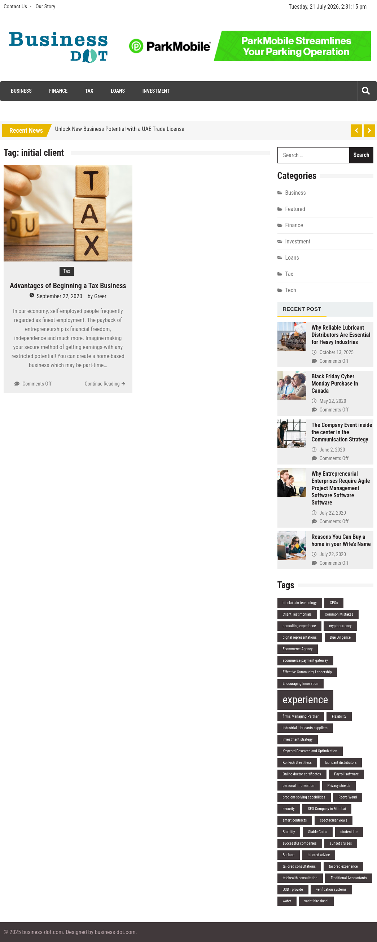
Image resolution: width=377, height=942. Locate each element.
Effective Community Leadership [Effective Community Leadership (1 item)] (307, 672)
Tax (89, 91)
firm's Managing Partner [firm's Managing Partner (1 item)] (301, 716)
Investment (156, 91)
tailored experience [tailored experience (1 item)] (343, 866)
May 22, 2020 (333, 401)
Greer (100, 296)
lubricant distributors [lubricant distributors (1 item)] (341, 762)
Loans (118, 91)
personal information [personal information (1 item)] (299, 785)
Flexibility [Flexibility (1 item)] (339, 716)
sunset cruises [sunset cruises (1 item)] (341, 843)
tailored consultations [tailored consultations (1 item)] (299, 866)
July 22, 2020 (333, 513)
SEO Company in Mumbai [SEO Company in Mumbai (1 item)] (327, 808)
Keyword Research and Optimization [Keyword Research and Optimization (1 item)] (310, 751)
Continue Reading (102, 384)
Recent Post (302, 309)
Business (21, 91)
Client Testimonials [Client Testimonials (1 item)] (297, 614)
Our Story (45, 6)
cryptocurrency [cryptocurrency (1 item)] (340, 626)
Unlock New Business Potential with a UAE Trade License (119, 129)
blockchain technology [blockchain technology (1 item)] (300, 602)
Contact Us (15, 6)
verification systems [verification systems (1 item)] (331, 889)
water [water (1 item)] (287, 901)
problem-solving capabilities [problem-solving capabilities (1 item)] (304, 797)
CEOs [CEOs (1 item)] (334, 602)
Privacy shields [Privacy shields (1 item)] (339, 785)
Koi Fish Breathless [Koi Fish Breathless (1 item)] (297, 762)
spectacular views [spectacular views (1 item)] (333, 820)
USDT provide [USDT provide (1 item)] (293, 889)
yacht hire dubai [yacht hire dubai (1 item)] (316, 901)
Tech (290, 290)
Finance (58, 91)
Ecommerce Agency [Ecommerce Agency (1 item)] (298, 649)
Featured (295, 209)
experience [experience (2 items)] (305, 700)
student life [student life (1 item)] (349, 831)
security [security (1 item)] (289, 808)
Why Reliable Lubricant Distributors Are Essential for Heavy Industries (341, 334)
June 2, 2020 (332, 450)
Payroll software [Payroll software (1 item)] (346, 774)
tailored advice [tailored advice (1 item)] (319, 855)
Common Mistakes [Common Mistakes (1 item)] (339, 614)
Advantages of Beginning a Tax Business (68, 285)
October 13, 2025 (337, 352)
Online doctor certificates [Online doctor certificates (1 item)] (302, 774)
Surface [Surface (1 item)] (288, 855)
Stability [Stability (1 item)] (289, 831)
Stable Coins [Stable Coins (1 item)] (317, 831)
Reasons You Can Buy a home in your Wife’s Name (341, 540)
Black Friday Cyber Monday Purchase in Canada (335, 383)
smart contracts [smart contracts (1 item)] (295, 820)
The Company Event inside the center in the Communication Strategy (342, 432)
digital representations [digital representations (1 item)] (300, 637)
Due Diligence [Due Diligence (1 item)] (340, 637)
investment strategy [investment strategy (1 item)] (298, 739)
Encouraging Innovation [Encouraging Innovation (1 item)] (301, 683)
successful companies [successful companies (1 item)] (300, 843)
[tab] (302, 309)
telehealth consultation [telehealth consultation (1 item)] (300, 878)
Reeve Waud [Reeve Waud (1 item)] (347, 797)
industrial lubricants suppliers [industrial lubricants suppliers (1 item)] (305, 728)
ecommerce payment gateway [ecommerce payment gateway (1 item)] (305, 660)
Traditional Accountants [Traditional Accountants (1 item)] (348, 878)
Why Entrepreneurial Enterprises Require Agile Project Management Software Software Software (341, 488)
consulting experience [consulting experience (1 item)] (299, 626)
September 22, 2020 (59, 296)
